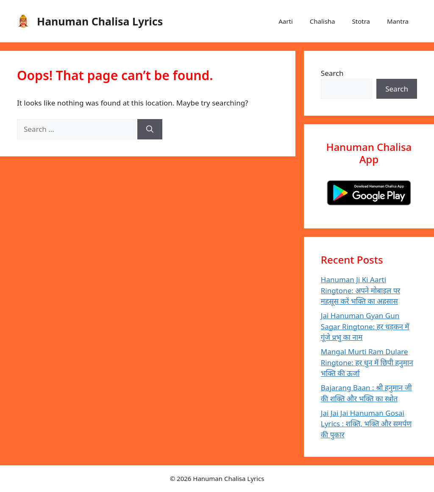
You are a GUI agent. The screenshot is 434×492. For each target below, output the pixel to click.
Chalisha (322, 21)
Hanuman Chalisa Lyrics (100, 21)
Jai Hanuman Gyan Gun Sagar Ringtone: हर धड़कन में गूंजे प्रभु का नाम (365, 326)
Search (332, 73)
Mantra (398, 21)
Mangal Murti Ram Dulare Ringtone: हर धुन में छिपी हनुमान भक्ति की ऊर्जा (367, 362)
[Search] (149, 129)
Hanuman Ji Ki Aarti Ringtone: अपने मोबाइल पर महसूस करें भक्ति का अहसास (361, 290)
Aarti (285, 21)
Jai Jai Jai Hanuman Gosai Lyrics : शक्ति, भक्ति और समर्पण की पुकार (366, 423)
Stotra (361, 21)
